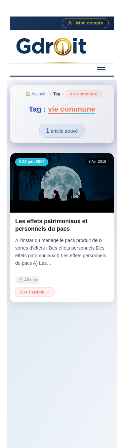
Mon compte (85, 23)
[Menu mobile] (101, 70)
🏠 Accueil (35, 93)
